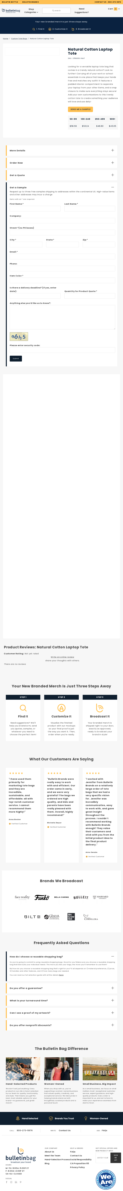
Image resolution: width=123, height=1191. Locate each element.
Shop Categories (31, 10)
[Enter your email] (103, 1150)
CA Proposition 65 (79, 1157)
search (56, 10)
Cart (114, 8)
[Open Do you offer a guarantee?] (62, 984)
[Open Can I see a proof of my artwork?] (62, 1008)
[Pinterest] (21, 1176)
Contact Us (64, 1124)
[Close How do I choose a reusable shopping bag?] (62, 952)
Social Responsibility (80, 1153)
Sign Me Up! (116, 1150)
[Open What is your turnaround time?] (62, 996)
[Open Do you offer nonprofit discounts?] (62, 1021)
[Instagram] (11, 1176)
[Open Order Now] (62, 158)
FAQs (104, 1124)
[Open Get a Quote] (62, 170)
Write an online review (62, 653)
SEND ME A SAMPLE (81, 105)
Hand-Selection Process (56, 1153)
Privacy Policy (77, 1161)
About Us (49, 1145)
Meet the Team (52, 1149)
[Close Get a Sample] (62, 183)
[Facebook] (7, 1176)
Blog (47, 1157)
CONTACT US (100, 2)
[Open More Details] (62, 146)
